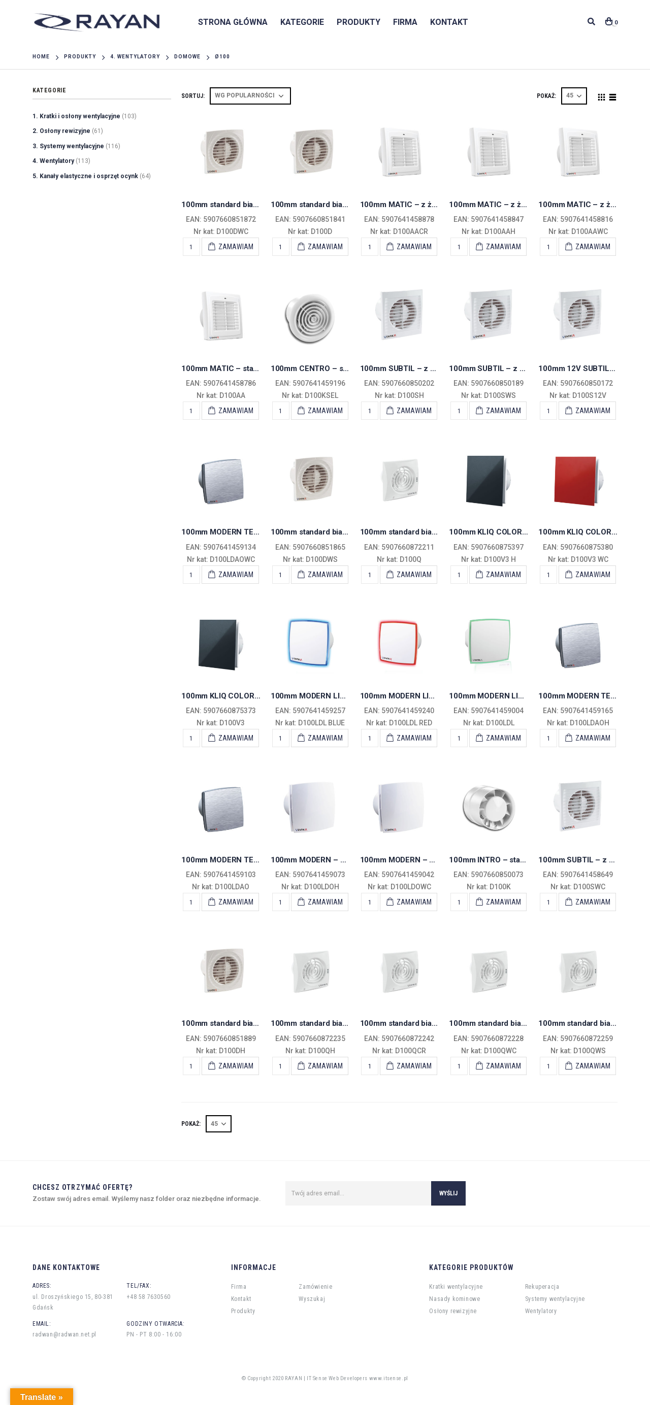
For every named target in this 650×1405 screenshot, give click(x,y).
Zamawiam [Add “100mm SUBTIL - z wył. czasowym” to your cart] (592, 902)
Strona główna (233, 22)
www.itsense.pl (388, 1378)
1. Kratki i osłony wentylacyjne (76, 116)
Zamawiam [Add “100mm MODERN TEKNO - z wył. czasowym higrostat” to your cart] (592, 738)
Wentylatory (541, 1311)
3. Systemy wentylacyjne (68, 146)
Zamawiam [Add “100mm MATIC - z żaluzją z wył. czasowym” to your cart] (592, 247)
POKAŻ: (546, 95)
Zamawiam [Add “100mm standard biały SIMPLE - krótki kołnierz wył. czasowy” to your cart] (235, 247)
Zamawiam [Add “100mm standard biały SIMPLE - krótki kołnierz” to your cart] (325, 247)
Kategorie (302, 22)
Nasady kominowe (454, 1298)
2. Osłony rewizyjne (61, 131)
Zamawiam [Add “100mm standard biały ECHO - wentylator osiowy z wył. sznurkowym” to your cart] (592, 1066)
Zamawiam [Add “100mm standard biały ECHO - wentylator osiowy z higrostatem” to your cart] (325, 1066)
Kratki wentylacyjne (455, 1286)
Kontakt (449, 22)
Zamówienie (315, 1286)
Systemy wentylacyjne (555, 1298)
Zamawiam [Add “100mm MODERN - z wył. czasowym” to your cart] (414, 902)
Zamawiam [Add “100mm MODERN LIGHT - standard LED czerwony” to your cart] (414, 738)
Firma (405, 22)
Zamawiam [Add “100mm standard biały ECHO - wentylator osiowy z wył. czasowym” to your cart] (503, 1066)
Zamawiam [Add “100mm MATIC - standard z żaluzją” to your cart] (235, 411)
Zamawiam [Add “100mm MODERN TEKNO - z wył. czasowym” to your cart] (235, 575)
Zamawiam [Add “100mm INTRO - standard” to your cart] (503, 902)
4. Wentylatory (53, 160)
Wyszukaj (312, 1298)
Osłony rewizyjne (453, 1311)
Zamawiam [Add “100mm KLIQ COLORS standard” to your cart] (235, 738)
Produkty (358, 22)
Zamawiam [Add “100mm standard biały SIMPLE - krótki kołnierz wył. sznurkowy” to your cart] (325, 575)
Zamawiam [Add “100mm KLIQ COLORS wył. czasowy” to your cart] (592, 575)
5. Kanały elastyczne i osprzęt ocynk (85, 176)
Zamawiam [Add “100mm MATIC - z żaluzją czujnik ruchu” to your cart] (414, 247)
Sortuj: (193, 95)
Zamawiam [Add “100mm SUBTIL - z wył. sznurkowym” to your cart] (503, 411)
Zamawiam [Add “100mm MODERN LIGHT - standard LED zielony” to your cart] (503, 738)
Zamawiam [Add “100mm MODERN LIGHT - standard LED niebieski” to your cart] (325, 738)
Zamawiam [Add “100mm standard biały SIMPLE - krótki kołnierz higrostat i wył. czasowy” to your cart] (235, 1066)
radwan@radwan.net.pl (64, 1334)
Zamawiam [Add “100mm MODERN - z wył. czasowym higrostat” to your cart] (325, 902)
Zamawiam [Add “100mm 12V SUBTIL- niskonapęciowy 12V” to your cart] (592, 411)
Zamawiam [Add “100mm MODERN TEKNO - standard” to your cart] (235, 902)
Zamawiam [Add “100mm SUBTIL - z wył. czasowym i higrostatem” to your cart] (414, 411)
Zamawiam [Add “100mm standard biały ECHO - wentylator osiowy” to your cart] (414, 575)
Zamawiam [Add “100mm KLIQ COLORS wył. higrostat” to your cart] (503, 575)
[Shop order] (250, 96)
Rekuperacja (542, 1286)
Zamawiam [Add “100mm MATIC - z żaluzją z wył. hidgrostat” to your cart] (503, 247)
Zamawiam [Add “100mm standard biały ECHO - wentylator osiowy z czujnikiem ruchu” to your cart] (414, 1066)
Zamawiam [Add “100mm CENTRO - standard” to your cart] (325, 411)
